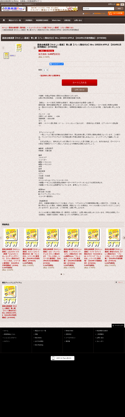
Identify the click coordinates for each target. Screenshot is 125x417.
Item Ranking (39, 345)
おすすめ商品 (39, 341)
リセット (120, 282)
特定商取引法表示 (102, 330)
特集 (36, 334)
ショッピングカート (10, 337)
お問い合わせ (79, 90)
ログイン (87, 13)
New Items (38, 337)
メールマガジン (71, 337)
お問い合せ (100, 337)
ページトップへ (119, 325)
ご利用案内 (100, 334)
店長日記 (68, 334)
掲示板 (68, 341)
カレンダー (100, 341)
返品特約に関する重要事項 (50, 76)
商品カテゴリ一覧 (40, 330)
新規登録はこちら (99, 13)
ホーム (6, 330)
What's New (69, 330)
